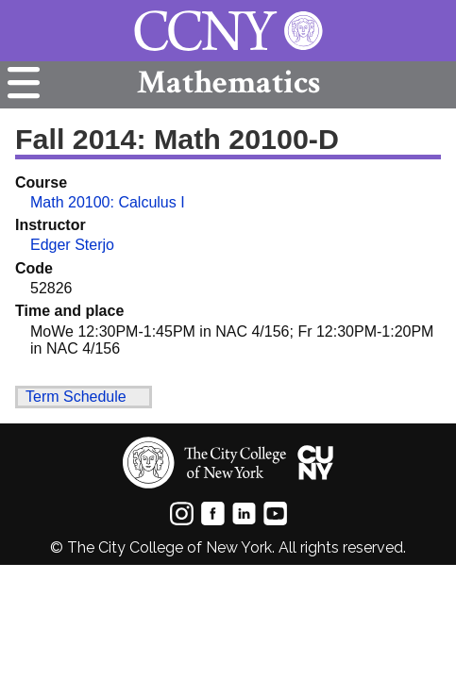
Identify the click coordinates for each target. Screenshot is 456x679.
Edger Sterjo (72, 245)
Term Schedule (76, 397)
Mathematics (228, 82)
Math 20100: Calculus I (107, 202)
